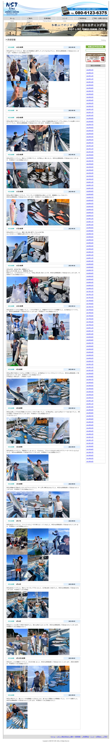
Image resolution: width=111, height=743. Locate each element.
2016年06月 (89, 346)
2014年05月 (89, 422)
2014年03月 (89, 428)
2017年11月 (89, 294)
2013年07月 (89, 452)
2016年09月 (89, 337)
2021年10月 (89, 152)
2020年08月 (89, 194)
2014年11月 (89, 404)
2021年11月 (89, 149)
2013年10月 (89, 443)
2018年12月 (89, 255)
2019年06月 (89, 237)
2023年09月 (89, 85)
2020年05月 (89, 203)
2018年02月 (89, 285)
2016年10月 (89, 334)
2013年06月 (89, 455)
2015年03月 (89, 392)
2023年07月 (89, 91)
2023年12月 (89, 76)
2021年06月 (89, 164)
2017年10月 (89, 297)
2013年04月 (89, 461)
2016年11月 (89, 331)
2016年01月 (89, 361)
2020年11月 (89, 185)
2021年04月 (89, 170)
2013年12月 (89, 437)
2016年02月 (89, 358)
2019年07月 (89, 234)
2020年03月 (89, 209)
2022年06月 (89, 127)
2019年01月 (89, 252)
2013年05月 (89, 458)
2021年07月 (89, 161)
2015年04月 (89, 388)
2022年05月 (89, 130)
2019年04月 (89, 243)
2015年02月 (89, 395)
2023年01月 (89, 106)
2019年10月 (89, 225)
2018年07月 (89, 270)
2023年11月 (89, 79)
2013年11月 (89, 440)
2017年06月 (89, 310)
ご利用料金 (85, 737)
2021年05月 (89, 167)
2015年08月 (89, 376)
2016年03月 (89, 355)
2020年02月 (89, 212)
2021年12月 (89, 146)
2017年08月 (89, 303)
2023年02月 (89, 103)
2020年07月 (89, 197)
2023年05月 (89, 97)
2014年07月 (89, 416)
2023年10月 (89, 82)
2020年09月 (89, 191)
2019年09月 (89, 228)
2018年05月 (89, 276)
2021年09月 (89, 155)
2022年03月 (89, 137)
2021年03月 (89, 173)
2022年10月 (89, 115)
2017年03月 (89, 319)
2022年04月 (89, 133)
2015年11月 (89, 367)
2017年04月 (89, 316)
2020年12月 (89, 182)
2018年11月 (89, 258)
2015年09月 (89, 373)
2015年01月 (89, 398)
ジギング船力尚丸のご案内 (65, 737)
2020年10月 (89, 188)
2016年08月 (89, 340)
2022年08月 (89, 121)
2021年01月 (89, 179)
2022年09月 (89, 118)
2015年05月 (89, 385)
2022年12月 (89, 109)
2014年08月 (89, 413)
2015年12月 (89, 364)
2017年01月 (89, 325)
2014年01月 (89, 434)
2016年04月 (89, 352)
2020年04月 (89, 206)
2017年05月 (89, 313)
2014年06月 (89, 419)
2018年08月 (89, 267)
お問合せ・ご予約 (101, 737)
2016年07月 (89, 343)
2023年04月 (89, 100)
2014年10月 (89, 407)
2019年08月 (89, 231)
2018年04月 (89, 279)
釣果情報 (77, 737)
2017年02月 (89, 322)
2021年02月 (89, 176)
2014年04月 (89, 425)
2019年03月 (89, 246)
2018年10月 (89, 261)
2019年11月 (89, 222)
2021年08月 (89, 158)
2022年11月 (89, 112)
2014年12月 (89, 401)
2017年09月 (89, 300)
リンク (92, 737)
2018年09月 (89, 264)
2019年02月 (89, 249)
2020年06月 (89, 200)
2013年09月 (89, 446)
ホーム (53, 737)
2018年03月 (89, 282)
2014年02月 (89, 431)
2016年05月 (89, 349)
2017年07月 (89, 307)
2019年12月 (89, 218)
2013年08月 (89, 449)
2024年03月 (89, 70)
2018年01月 (89, 288)
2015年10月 (89, 370)
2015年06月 (89, 382)
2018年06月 (89, 273)
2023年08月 (89, 88)
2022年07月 (89, 124)
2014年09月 (89, 410)
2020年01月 (89, 215)
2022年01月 (89, 143)
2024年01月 (89, 73)
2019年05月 (89, 240)
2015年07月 (89, 379)
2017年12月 (89, 291)
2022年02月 (89, 140)
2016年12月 (89, 328)
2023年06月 (89, 94)
